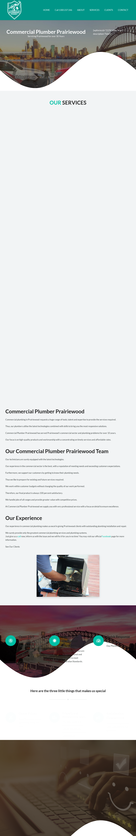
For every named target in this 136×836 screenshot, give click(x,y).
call (19, 536)
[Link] (14, 10)
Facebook (106, 536)
